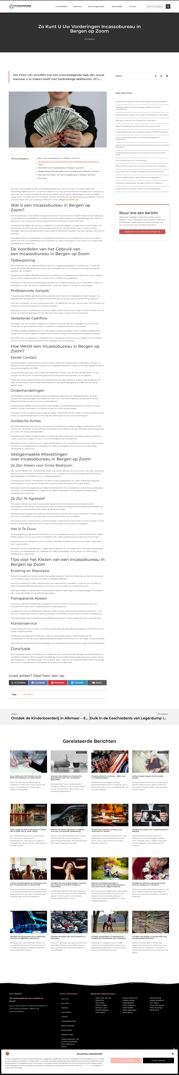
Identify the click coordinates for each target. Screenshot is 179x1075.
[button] (173, 1054)
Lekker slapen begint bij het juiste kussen (147, 777)
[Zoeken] (168, 6)
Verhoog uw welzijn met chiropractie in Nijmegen (135, 120)
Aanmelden (117, 6)
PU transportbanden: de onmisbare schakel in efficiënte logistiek (141, 132)
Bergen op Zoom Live (68, 200)
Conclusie (42, 178)
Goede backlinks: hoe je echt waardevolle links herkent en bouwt (70, 1043)
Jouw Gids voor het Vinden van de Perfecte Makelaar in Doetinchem (137, 138)
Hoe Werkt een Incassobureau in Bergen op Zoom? (61, 168)
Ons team (65, 1003)
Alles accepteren (126, 1060)
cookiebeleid (87, 1065)
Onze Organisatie (96, 6)
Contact (132, 6)
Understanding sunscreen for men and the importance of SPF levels (140, 154)
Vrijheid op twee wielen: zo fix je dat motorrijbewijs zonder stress (141, 115)
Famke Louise (128, 1000)
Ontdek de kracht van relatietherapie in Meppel (150, 830)
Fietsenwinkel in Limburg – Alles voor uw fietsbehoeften (138, 189)
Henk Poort (154, 1010)
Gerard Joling (155, 998)
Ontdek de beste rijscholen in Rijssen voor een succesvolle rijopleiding (68, 830)
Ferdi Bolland (128, 1003)
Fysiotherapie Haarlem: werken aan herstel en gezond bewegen (141, 101)
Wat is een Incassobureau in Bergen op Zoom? (59, 158)
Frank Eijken (128, 1008)
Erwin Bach (100, 1012)
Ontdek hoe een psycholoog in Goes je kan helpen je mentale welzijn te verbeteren (68, 885)
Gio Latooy (154, 1003)
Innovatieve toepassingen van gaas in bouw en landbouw (138, 183)
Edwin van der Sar (103, 998)
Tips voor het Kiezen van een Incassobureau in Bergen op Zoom (67, 175)
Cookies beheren (159, 1060)
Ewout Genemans (130, 998)
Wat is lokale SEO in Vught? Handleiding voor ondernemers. (139, 172)
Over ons (65, 999)
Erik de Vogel (101, 1005)
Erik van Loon (101, 1008)
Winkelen (90, 39)
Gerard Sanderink (157, 1000)
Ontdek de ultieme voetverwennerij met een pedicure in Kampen (148, 884)
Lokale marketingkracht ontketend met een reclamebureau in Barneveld (28, 884)
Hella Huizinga (156, 1008)
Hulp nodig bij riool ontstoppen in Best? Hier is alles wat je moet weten (28, 830)
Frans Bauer (128, 1012)
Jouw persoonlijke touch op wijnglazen (131, 160)
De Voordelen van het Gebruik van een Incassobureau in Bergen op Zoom (68, 163)
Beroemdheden (67, 1026)
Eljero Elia (100, 1000)
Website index (67, 1035)
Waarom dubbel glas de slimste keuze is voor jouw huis (137, 126)
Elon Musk (100, 1003)
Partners (77, 6)
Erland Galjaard (102, 1010)
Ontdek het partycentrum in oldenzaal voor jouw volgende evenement (27, 937)
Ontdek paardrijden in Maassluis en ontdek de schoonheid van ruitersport (108, 937)
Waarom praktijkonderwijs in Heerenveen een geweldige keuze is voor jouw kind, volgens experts (108, 885)
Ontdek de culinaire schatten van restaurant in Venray (106, 830)
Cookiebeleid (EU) (68, 1021)
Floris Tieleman (129, 1005)
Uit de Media (61, 6)
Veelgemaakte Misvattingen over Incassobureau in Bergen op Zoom (68, 171)
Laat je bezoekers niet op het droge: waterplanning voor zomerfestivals (138, 108)
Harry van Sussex (157, 1005)
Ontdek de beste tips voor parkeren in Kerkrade (68, 937)
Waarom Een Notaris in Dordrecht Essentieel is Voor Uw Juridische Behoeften (142, 146)
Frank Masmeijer (129, 1010)
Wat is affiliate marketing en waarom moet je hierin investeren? (141, 166)
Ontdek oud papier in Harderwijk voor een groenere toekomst (149, 937)
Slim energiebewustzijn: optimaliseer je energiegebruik (138, 177)
